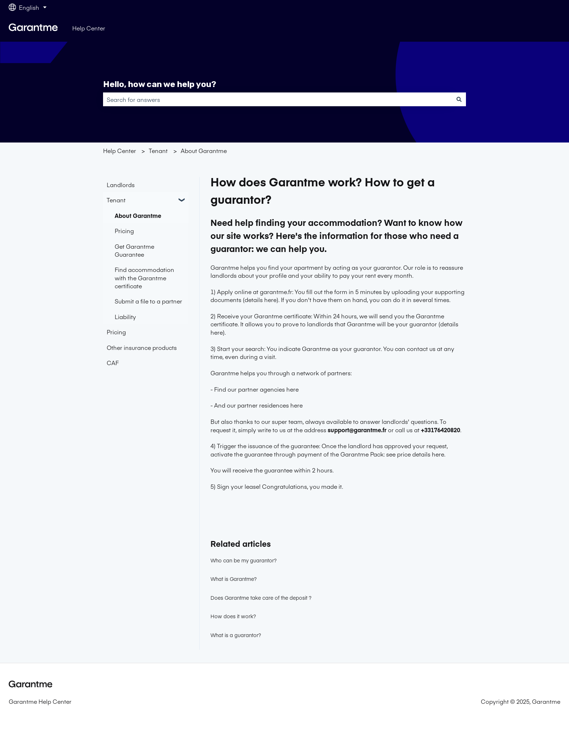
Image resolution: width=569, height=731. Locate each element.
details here (261, 299)
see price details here (415, 454)
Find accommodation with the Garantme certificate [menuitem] (144, 277)
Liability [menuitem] (125, 317)
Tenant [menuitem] (116, 200)
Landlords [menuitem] (121, 185)
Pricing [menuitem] (124, 231)
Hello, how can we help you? (159, 84)
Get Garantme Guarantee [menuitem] (134, 250)
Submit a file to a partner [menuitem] (148, 301)
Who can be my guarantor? (243, 560)
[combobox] (277, 99)
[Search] (459, 99)
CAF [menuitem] (113, 363)
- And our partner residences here (256, 405)
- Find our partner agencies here (254, 389)
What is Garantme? (233, 578)
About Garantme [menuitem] (138, 215)
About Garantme (204, 150)
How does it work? (233, 616)
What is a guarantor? (235, 635)
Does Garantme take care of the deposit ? (260, 597)
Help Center (88, 28)
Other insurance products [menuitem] (142, 347)
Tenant (158, 150)
